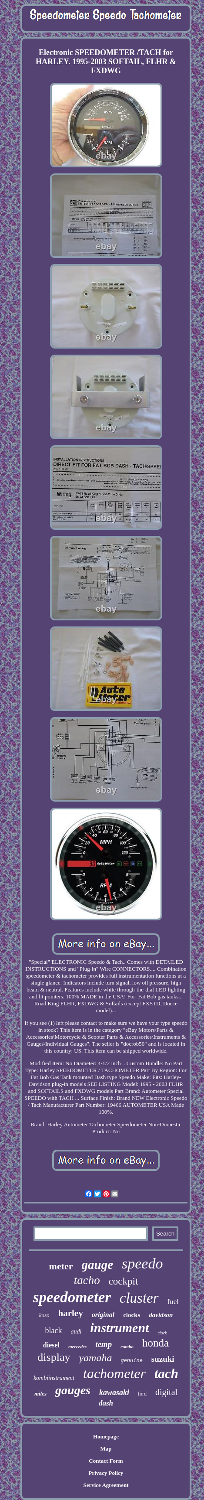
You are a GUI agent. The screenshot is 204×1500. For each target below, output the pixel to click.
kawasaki (114, 1392)
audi (75, 1331)
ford (142, 1394)
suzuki (162, 1358)
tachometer (114, 1373)
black (53, 1330)
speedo (142, 1263)
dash (106, 1403)
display (53, 1357)
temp (103, 1344)
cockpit (123, 1281)
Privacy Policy (106, 1473)
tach (166, 1373)
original (103, 1314)
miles (40, 1393)
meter (61, 1266)
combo (127, 1346)
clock (162, 1332)
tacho (87, 1280)
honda (155, 1343)
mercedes (77, 1346)
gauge (98, 1265)
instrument (119, 1328)
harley (70, 1313)
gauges (72, 1390)
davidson (161, 1314)
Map (105, 1448)
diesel (51, 1345)
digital (166, 1392)
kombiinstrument (53, 1378)
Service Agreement (105, 1485)
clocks (131, 1314)
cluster (139, 1298)
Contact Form (106, 1461)
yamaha (95, 1357)
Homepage (106, 1436)
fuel (173, 1302)
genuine (131, 1361)
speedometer (72, 1297)
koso (44, 1315)
